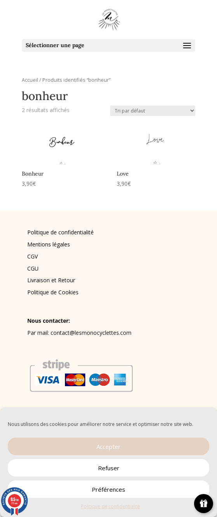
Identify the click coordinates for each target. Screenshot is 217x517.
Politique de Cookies (53, 292)
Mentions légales (48, 244)
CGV (32, 256)
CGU (32, 268)
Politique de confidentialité (110, 506)
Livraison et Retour (51, 280)
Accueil (30, 79)
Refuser (108, 468)
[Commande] (152, 111)
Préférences (108, 489)
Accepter (108, 446)
